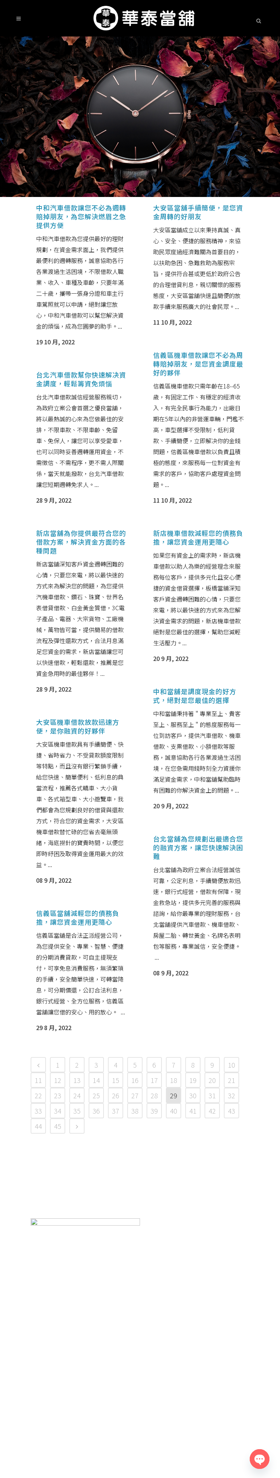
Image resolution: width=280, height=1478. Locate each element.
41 (193, 1110)
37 (115, 1110)
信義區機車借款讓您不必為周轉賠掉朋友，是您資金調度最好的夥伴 (198, 363)
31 (212, 1095)
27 (135, 1095)
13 (77, 1080)
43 (231, 1110)
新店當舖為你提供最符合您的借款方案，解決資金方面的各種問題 (81, 541)
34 (57, 1110)
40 (173, 1110)
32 (231, 1095)
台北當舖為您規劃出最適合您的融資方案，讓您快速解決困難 (198, 847)
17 (154, 1080)
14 (96, 1080)
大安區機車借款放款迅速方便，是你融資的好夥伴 (77, 726)
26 (115, 1095)
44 (38, 1126)
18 (173, 1080)
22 (38, 1095)
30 (193, 1095)
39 (154, 1110)
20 (212, 1080)
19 (193, 1080)
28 (154, 1095)
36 (96, 1110)
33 (38, 1110)
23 (57, 1095)
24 (77, 1095)
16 (135, 1080)
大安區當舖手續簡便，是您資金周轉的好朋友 (198, 212)
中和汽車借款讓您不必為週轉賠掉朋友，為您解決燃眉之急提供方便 (81, 216)
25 (96, 1095)
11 (38, 1080)
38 (135, 1110)
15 (115, 1080)
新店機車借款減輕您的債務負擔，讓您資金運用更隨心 (198, 537)
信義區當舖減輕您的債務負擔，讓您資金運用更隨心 (77, 917)
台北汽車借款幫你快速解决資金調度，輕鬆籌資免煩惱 (81, 379)
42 (212, 1110)
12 (57, 1080)
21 (231, 1080)
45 (57, 1126)
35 (77, 1110)
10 (231, 1064)
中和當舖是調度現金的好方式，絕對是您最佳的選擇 (194, 695)
